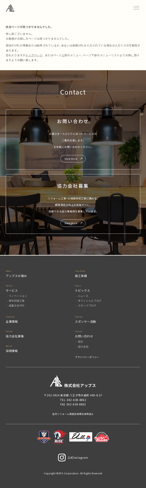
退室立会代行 (17, 305)
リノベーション (18, 296)
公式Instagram (73, 457)
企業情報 (12, 321)
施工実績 (81, 276)
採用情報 (12, 351)
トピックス (82, 290)
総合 (80, 341)
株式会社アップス (73, 381)
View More (71, 158)
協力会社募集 (15, 336)
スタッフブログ (87, 305)
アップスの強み (16, 276)
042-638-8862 (76, 400)
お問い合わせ (84, 336)
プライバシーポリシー (87, 357)
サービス (12, 290)
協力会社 (83, 346)
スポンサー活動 (85, 321)
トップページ (34, 55)
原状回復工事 (17, 300)
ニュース (83, 296)
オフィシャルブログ (90, 300)
